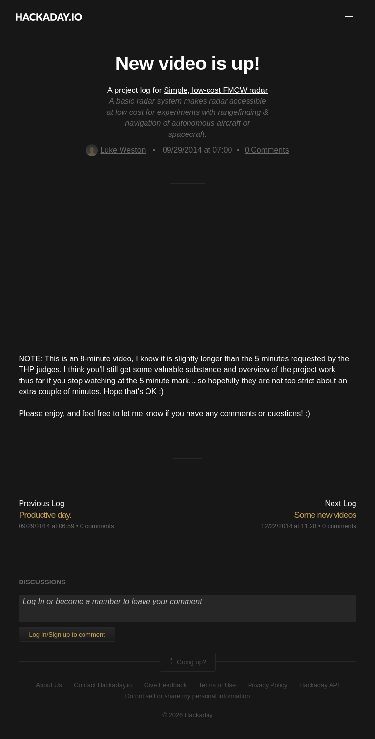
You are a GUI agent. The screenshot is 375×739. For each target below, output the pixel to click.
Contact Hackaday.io (103, 685)
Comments (267, 150)
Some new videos (325, 515)
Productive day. (45, 515)
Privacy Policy (268, 685)
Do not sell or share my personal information (187, 696)
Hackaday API (319, 685)
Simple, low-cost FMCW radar (216, 90)
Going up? (187, 662)
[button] (349, 16)
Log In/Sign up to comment (66, 634)
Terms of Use (217, 685)
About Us (49, 685)
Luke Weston (116, 150)
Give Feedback (165, 685)
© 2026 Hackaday (187, 714)
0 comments (97, 526)
